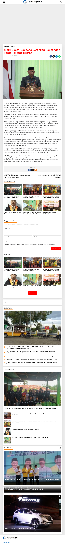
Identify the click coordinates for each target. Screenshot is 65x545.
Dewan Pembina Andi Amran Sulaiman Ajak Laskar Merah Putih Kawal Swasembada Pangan (31, 359)
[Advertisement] (32, 32)
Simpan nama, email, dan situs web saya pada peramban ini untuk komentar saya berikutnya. (30, 244)
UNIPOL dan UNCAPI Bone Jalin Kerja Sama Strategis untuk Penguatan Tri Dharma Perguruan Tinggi (32, 363)
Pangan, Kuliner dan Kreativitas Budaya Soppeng (12, 213)
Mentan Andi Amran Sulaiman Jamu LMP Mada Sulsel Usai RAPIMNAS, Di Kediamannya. (30, 356)
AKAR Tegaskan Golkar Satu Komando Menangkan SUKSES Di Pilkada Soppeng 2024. (32, 479)
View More (32, 293)
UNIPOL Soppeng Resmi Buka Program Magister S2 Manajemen (31, 196)
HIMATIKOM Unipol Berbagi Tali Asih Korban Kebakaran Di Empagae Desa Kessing (12, 196)
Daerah (5, 56)
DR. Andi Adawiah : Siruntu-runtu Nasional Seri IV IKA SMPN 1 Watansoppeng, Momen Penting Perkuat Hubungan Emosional (31, 352)
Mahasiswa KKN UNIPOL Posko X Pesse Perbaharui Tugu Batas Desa (32, 213)
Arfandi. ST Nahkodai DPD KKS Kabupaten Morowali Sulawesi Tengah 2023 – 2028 (51, 196)
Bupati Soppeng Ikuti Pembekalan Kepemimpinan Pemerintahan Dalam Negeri (17, 175)
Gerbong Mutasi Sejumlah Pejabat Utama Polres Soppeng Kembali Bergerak (51, 213)
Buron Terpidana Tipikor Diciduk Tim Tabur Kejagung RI (47, 175)
